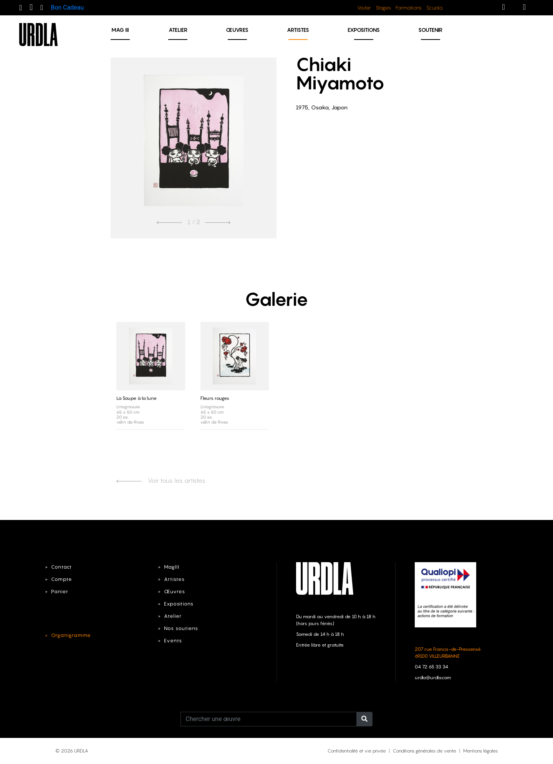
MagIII (171, 567)
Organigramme (71, 635)
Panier (59, 591)
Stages (383, 8)
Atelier (178, 29)
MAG (120, 29)
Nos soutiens (181, 628)
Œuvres (237, 29)
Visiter (364, 8)
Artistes (298, 29)
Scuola (434, 8)
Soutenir (430, 29)
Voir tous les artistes (160, 480)
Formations (409, 8)
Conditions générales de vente (424, 751)
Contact (61, 567)
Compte (61, 579)
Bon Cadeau (67, 7)
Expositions (364, 29)
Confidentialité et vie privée (357, 751)
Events (173, 641)
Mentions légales (480, 751)
